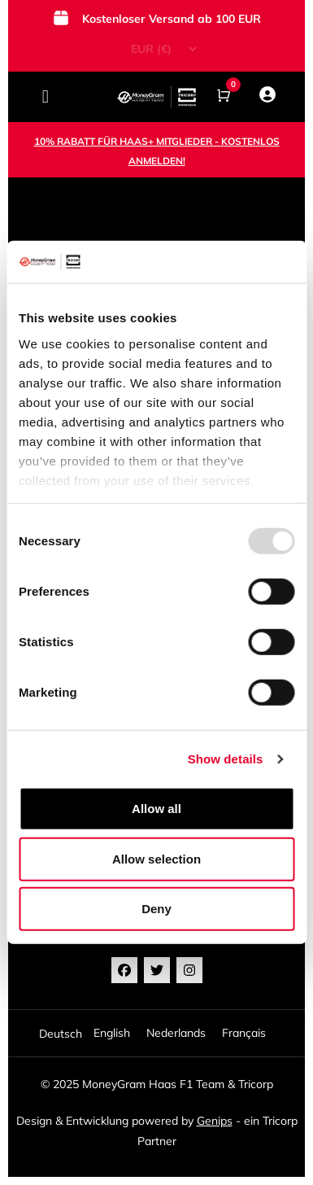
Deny (156, 909)
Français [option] (244, 1032)
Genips (215, 1120)
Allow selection (156, 859)
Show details (225, 759)
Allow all (156, 809)
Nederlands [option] (176, 1032)
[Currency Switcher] (157, 48)
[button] (45, 97)
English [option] (111, 1032)
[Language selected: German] (156, 1033)
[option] (111, 1033)
